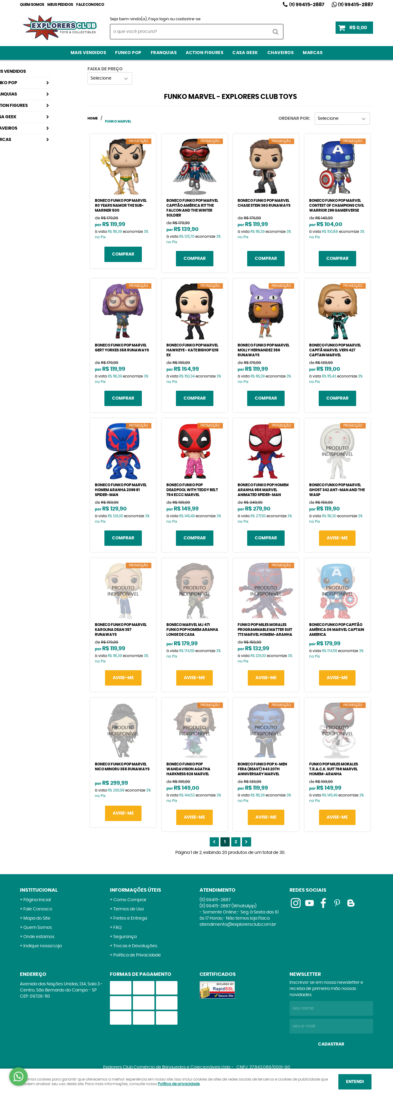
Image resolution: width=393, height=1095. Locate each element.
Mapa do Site (36, 918)
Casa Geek (245, 53)
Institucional (39, 890)
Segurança (125, 937)
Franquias (164, 53)
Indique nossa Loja (42, 946)
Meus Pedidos (60, 4)
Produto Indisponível (337, 451)
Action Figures (204, 53)
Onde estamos (38, 937)
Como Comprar (129, 900)
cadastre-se (188, 19)
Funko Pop (128, 53)
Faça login (158, 19)
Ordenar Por (293, 118)
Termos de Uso (128, 909)
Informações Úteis (135, 890)
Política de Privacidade (137, 955)
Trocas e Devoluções (135, 946)
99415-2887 (306, 4)
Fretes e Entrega (130, 918)
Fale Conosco (90, 4)
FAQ (117, 927)
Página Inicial (37, 900)
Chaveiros (280, 53)
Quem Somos (32, 4)
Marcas (312, 53)
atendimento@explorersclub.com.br (238, 924)
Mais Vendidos (88, 53)
